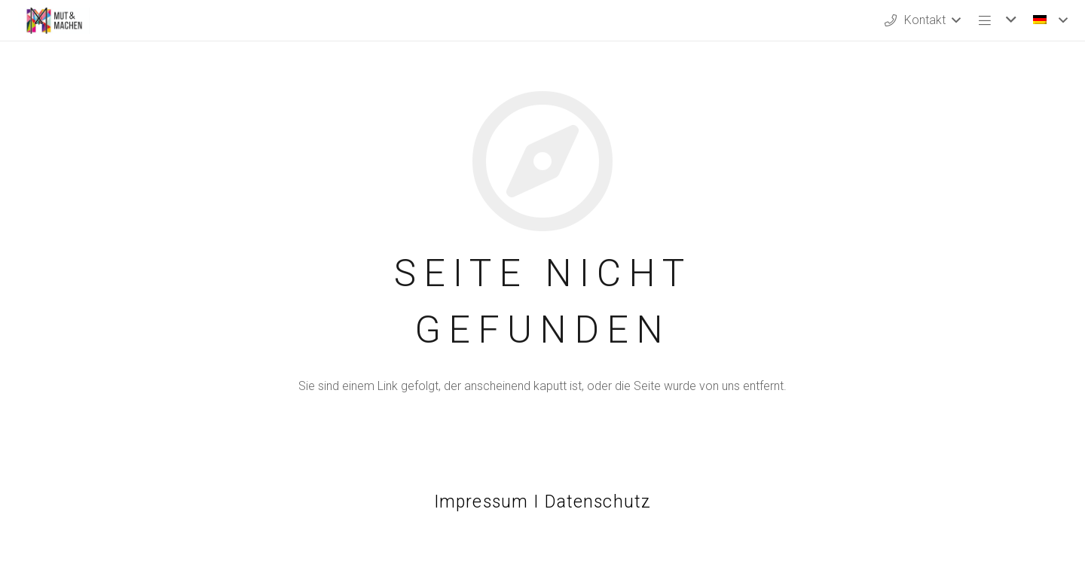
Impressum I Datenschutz (542, 502)
